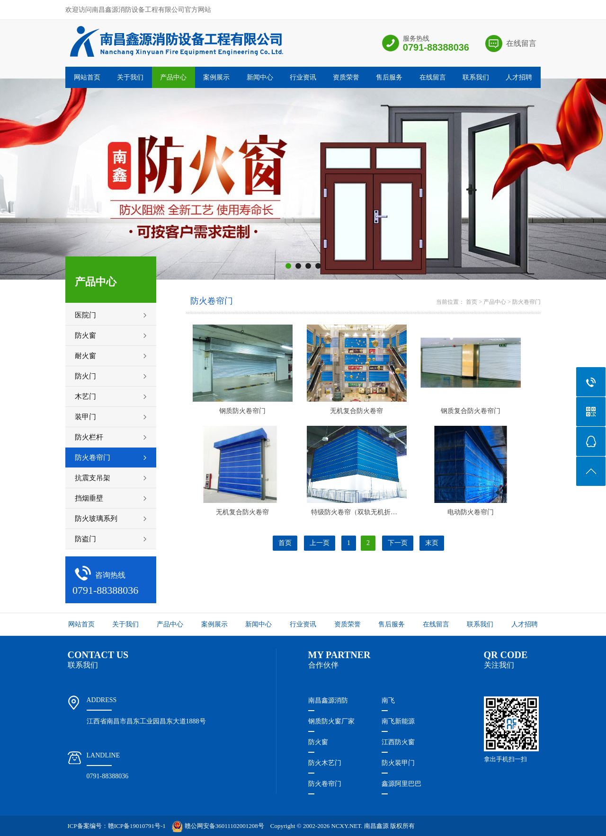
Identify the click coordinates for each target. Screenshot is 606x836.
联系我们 (476, 77)
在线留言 (521, 43)
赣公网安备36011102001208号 (218, 825)
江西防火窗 (398, 742)
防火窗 (318, 742)
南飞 (388, 700)
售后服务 (389, 77)
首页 (471, 302)
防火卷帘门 (526, 302)
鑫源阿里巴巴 (401, 783)
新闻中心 (260, 77)
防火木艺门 (324, 762)
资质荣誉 (346, 77)
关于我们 (130, 77)
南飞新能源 (398, 721)
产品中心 (173, 77)
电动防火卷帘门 (470, 512)
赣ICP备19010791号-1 (137, 825)
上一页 (320, 542)
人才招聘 (519, 77)
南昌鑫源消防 (328, 700)
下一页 (398, 542)
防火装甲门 (398, 762)
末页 (431, 542)
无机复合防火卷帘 (356, 410)
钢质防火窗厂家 (331, 721)
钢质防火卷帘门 (242, 410)
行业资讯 (303, 77)
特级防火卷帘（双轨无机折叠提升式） (367, 512)
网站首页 (87, 77)
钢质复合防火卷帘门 (470, 410)
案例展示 (216, 77)
